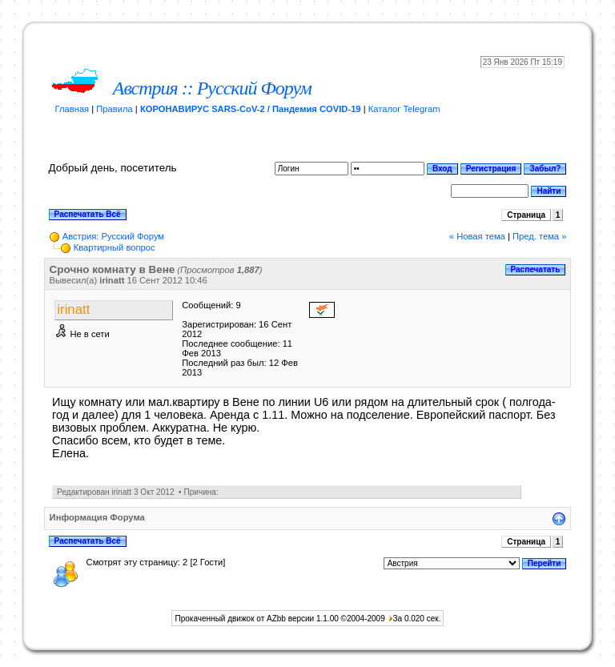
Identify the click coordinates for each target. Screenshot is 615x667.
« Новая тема (477, 236)
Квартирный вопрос (114, 247)
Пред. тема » (539, 236)
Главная (72, 109)
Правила (114, 109)
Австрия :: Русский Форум (212, 88)
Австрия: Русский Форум (113, 236)
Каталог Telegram (404, 109)
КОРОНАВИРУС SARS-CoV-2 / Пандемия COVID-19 (250, 109)
